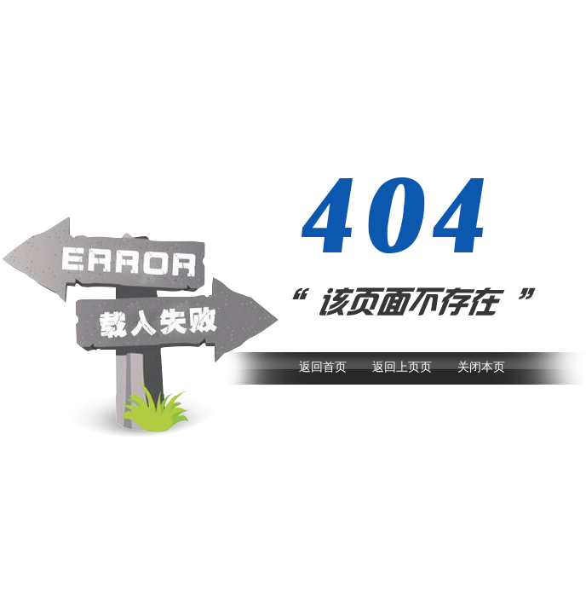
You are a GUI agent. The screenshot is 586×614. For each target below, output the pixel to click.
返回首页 (323, 367)
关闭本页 (481, 367)
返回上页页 (402, 367)
